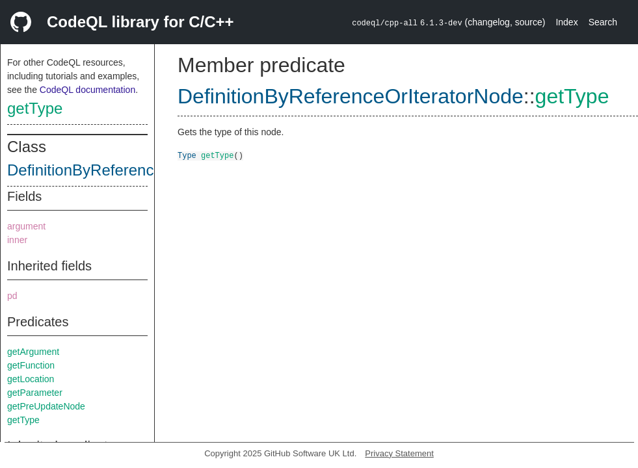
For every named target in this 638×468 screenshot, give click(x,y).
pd (12, 296)
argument (26, 226)
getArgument (33, 351)
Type (187, 155)
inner (17, 240)
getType (34, 108)
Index (566, 22)
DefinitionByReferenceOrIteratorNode (137, 170)
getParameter (34, 392)
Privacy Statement (399, 453)
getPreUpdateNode (46, 406)
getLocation (30, 379)
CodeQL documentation (87, 89)
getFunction (31, 365)
